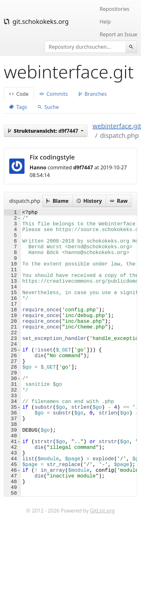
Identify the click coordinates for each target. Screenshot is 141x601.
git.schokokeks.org (36, 21)
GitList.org (102, 574)
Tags (18, 106)
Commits (53, 93)
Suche (48, 106)
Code (19, 93)
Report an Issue (118, 34)
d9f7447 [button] (44, 130)
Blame (57, 200)
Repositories (114, 8)
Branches (93, 93)
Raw (119, 200)
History (89, 200)
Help (105, 21)
